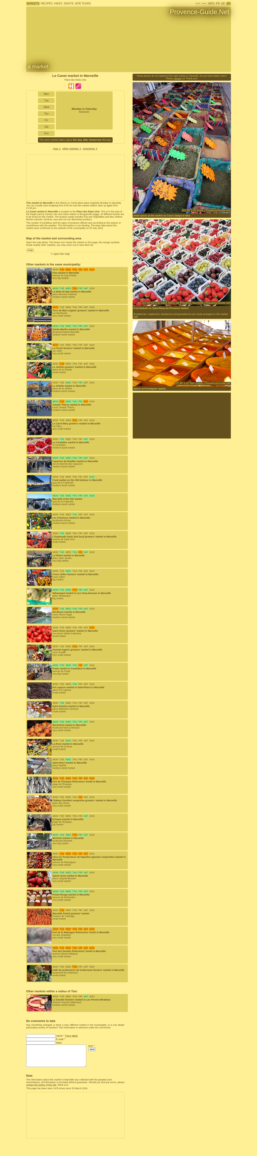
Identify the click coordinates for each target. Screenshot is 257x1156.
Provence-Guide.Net (199, 11)
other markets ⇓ (71, 148)
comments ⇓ (90, 148)
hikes (58, 3)
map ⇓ (57, 148)
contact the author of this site (41, 1085)
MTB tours (83, 3)
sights (69, 3)
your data (71, 1035)
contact (177, 78)
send (92, 1049)
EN (228, 3)
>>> (204, 3)
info (211, 3)
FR (218, 3)
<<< (198, 3)
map (96, 214)
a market (38, 66)
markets (33, 3)
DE (223, 3)
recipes (46, 3)
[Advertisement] (75, 178)
